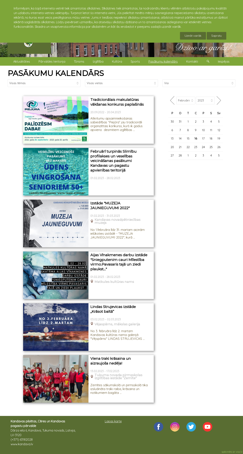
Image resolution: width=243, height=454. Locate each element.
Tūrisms (79, 61)
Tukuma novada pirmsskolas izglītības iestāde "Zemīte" (118, 376)
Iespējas (224, 61)
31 (180, 121)
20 (172, 147)
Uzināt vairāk (193, 36)
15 (188, 138)
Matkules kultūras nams (114, 281)
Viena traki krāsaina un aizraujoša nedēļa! (110, 360)
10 (203, 130)
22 (188, 147)
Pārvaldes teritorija (52, 61)
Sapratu (216, 36)
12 (219, 130)
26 (218, 147)
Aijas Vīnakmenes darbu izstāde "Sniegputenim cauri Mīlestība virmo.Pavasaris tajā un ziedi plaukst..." (118, 262)
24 (203, 147)
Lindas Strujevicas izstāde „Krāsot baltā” (113, 309)
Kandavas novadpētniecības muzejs (117, 221)
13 (172, 138)
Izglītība (98, 61)
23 (195, 147)
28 (180, 155)
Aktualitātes (21, 61)
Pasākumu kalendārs (163, 61)
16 (195, 138)
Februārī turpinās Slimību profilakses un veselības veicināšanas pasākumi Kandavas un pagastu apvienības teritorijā (113, 160)
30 (172, 121)
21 (180, 147)
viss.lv (239, 451)
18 (211, 138)
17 (203, 138)
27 (172, 155)
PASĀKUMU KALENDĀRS (56, 73)
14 (180, 138)
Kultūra (117, 61)
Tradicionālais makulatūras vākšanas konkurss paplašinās (117, 102)
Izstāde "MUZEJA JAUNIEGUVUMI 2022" (110, 205)
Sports (135, 61)
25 (211, 147)
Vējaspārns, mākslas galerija (117, 324)
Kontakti (192, 61)
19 (218, 138)
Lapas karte (113, 421)
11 (211, 130)
